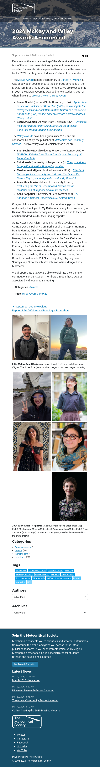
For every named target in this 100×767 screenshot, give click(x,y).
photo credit (93, 44)
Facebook (22, 742)
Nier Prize (55, 574)
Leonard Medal (42, 574)
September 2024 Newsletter (31, 306)
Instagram (23, 738)
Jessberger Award (63, 578)
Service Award (67, 574)
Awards (33, 287)
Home (16, 18)
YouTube (22, 750)
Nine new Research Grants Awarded (33, 690)
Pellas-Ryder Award (24, 574)
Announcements (23, 546)
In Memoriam (21, 553)
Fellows (76, 578)
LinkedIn (22, 746)
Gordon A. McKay (71, 79)
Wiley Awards (25, 136)
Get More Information (25, 664)
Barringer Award (23, 578)
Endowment (21, 570)
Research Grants (55, 570)
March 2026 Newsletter (26, 680)
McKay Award (25, 79)
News (25, 18)
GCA (29, 582)
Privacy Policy (19, 756)
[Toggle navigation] (84, 8)
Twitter (21, 734)
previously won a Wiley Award (49, 95)
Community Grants (37, 570)
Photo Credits (35, 756)
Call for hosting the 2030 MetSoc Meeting (36, 710)
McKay (43, 293)
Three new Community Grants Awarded (35, 700)
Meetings (69, 570)
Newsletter (20, 557)
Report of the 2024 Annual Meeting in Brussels (39, 310)
